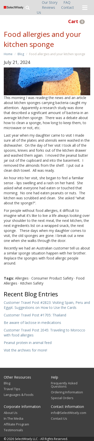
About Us (11, 412)
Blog (21, 54)
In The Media (13, 418)
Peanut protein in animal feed (28, 342)
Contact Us (59, 418)
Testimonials (13, 430)
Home (8, 54)
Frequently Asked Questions (64, 385)
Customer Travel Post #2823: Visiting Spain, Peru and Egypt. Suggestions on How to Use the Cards (47, 305)
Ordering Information (67, 392)
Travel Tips (12, 389)
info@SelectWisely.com (68, 412)
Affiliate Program (16, 424)
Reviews (48, 7)
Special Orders (62, 398)
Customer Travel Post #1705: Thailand (35, 315)
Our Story (49, 2)
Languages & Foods (19, 394)
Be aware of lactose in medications (32, 322)
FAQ (66, 2)
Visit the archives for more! (25, 350)
